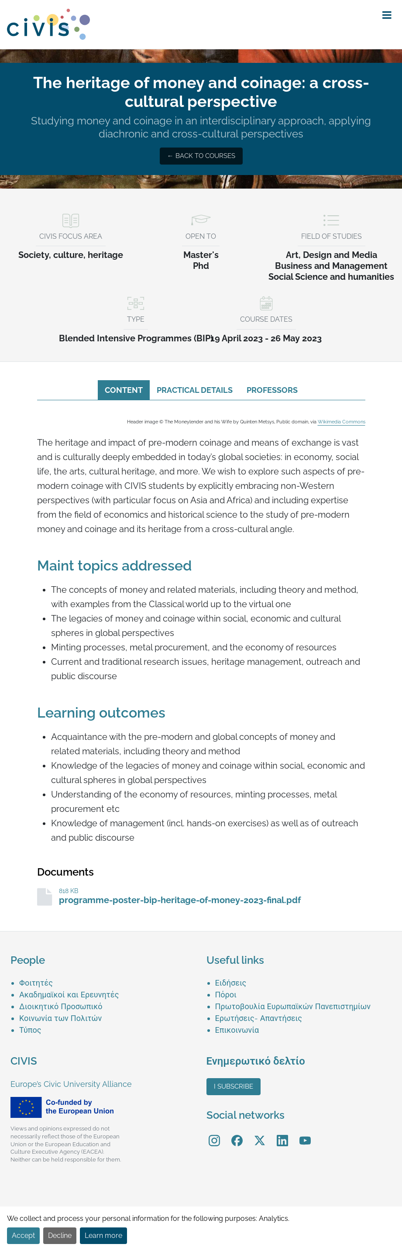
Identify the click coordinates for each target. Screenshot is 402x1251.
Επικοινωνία (237, 1029)
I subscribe (233, 1086)
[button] (387, 15)
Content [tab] (124, 390)
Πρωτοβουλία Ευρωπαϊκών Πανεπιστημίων (293, 1006)
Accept (23, 1235)
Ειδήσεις (231, 982)
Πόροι (226, 994)
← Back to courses (201, 156)
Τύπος (30, 1029)
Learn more (103, 1235)
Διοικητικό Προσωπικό (61, 1006)
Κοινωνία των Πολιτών (60, 1018)
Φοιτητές (36, 982)
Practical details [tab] (195, 390)
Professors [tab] (272, 390)
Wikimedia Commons (341, 422)
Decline (60, 1235)
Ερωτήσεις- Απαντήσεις (258, 1018)
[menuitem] (107, 983)
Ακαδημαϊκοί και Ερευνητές (69, 994)
